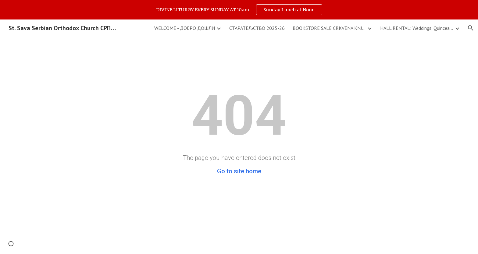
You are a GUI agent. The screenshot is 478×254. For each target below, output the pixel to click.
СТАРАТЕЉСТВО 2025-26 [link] (257, 28)
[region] (239, 9)
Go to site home (239, 171)
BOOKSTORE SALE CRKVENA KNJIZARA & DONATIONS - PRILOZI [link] (329, 28)
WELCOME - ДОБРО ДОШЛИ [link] (184, 28)
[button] (470, 28)
